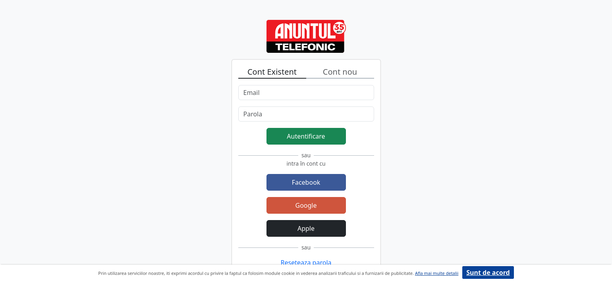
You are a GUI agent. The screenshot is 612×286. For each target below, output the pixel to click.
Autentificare (306, 136)
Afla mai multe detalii (436, 273)
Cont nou (340, 71)
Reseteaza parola (306, 262)
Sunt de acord (488, 272)
